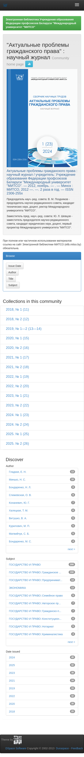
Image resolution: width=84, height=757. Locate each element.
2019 (12, 688)
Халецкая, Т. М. (18, 510)
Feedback (77, 748)
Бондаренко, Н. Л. (20, 487)
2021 (12, 680)
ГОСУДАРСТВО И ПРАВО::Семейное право (36, 595)
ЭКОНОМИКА (17, 587)
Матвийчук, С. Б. (19, 533)
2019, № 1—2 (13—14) (23, 329)
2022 (12, 696)
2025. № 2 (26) (17, 443)
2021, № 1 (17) (17, 357)
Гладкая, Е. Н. (17, 471)
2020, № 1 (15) (17, 338)
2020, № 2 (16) (17, 348)
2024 (12, 657)
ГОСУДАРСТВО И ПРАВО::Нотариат (31, 626)
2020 (12, 703)
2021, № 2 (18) (17, 367)
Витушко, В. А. (18, 518)
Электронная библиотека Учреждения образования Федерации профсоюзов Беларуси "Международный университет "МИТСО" (41, 23)
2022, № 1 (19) (17, 376)
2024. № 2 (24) (17, 424)
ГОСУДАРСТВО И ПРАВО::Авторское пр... (35, 603)
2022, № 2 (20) (17, 386)
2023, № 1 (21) (17, 396)
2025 (12, 665)
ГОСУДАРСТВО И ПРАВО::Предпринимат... (35, 580)
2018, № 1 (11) (17, 309)
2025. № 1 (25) (17, 434)
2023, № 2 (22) (17, 405)
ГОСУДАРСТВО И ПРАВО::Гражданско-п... (35, 611)
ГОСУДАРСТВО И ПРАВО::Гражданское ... (35, 572)
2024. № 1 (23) (17, 415)
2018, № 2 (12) (17, 319)
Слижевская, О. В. (20, 495)
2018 (12, 711)
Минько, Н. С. (17, 479)
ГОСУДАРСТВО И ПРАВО (25, 564)
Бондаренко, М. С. (20, 541)
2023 (12, 672)
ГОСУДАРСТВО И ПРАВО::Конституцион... (35, 618)
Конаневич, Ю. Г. (19, 502)
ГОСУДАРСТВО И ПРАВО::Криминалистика (36, 634)
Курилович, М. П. (19, 525)
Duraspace (62, 748)
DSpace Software (16, 748)
